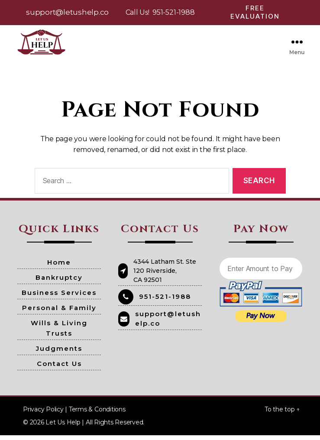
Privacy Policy (43, 414)
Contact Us (59, 368)
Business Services (59, 297)
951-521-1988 (173, 12)
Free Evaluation (255, 12)
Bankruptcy (59, 282)
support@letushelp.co (67, 12)
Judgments (59, 353)
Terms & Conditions (97, 414)
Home (59, 267)
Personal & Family (59, 312)
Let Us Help (62, 427)
